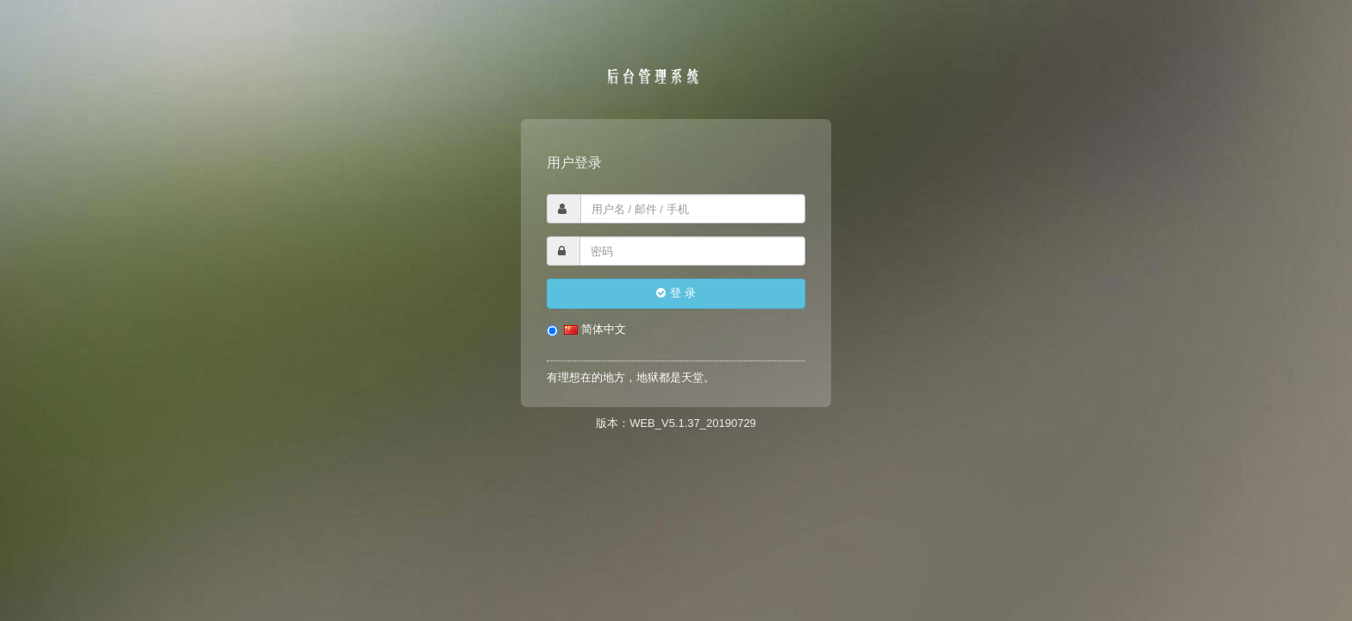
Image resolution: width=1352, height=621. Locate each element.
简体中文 (586, 329)
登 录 (676, 292)
